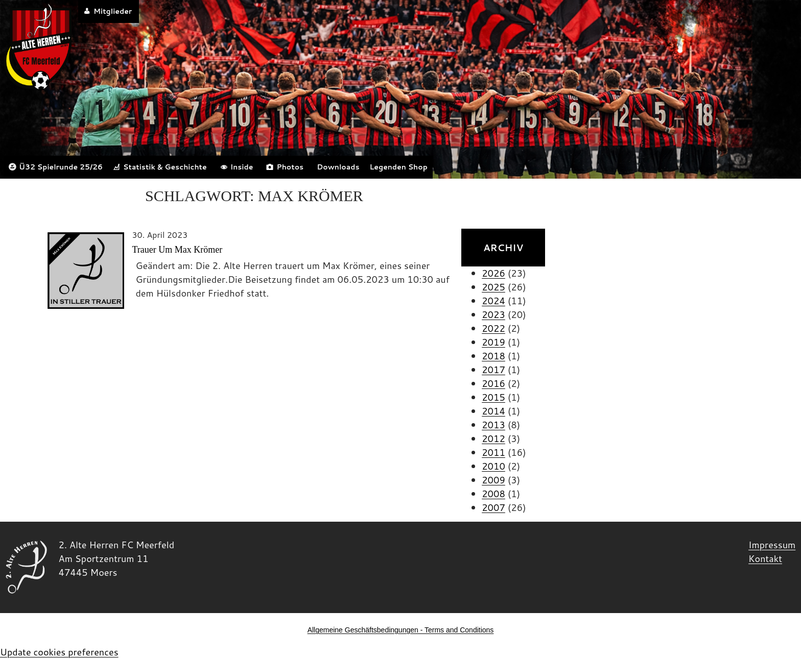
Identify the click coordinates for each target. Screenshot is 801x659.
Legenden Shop (398, 167)
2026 (493, 273)
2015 (493, 397)
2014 (493, 411)
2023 (493, 314)
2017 (493, 369)
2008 (493, 493)
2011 (493, 452)
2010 (493, 466)
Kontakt (765, 558)
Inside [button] (241, 167)
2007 (493, 507)
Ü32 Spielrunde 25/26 (61, 167)
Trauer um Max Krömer (177, 250)
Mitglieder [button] (112, 11)
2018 (493, 355)
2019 (493, 342)
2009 (493, 479)
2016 (493, 383)
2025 (493, 287)
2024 (493, 300)
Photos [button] (289, 167)
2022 (493, 328)
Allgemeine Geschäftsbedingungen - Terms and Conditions (401, 630)
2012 (493, 438)
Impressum (771, 544)
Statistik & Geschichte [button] (165, 167)
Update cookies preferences (59, 651)
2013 (493, 424)
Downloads (338, 167)
